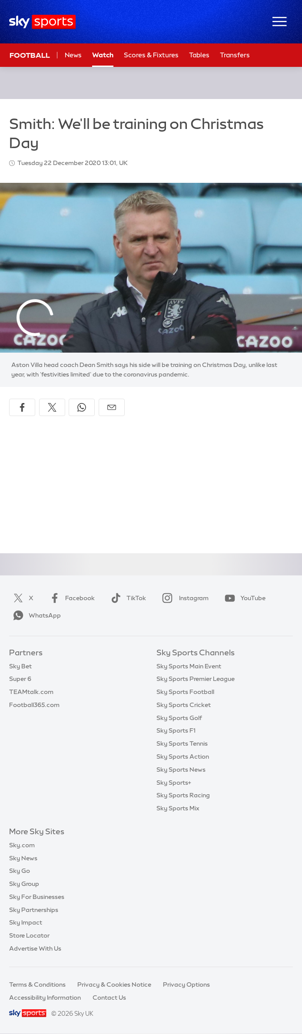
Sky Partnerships (33, 910)
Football (30, 55)
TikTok (126, 598)
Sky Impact (25, 922)
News (73, 55)
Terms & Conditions (37, 984)
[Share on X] (52, 407)
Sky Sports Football (185, 692)
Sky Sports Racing (183, 795)
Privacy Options (186, 984)
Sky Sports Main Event (188, 666)
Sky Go (19, 871)
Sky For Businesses (36, 897)
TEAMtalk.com (31, 692)
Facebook (70, 598)
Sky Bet (20, 666)
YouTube (243, 598)
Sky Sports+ (173, 783)
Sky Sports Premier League (195, 679)
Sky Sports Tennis (182, 743)
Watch (102, 55)
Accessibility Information (45, 997)
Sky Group (24, 884)
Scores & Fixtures (151, 55)
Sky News (23, 858)
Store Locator (29, 935)
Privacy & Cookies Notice (114, 984)
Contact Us (109, 997)
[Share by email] (112, 407)
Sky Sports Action (182, 756)
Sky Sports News (181, 769)
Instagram (184, 598)
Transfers (235, 55)
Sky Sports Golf (179, 718)
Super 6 (20, 679)
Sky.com (22, 845)
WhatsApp (35, 615)
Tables (199, 55)
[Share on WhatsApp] (82, 407)
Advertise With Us (35, 948)
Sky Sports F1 (176, 730)
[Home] (42, 22)
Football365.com (34, 705)
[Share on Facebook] (22, 407)
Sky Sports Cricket (183, 705)
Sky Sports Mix (177, 808)
